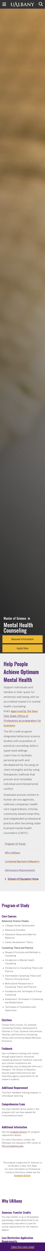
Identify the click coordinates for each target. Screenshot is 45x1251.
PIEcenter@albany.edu (12, 1146)
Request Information (22, 639)
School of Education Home (23, 879)
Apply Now (22, 648)
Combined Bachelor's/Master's (22, 861)
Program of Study (15, 843)
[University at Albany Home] (22, 4)
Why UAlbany (12, 852)
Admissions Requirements (20, 870)
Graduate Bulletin (18, 1132)
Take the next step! (22, 1246)
